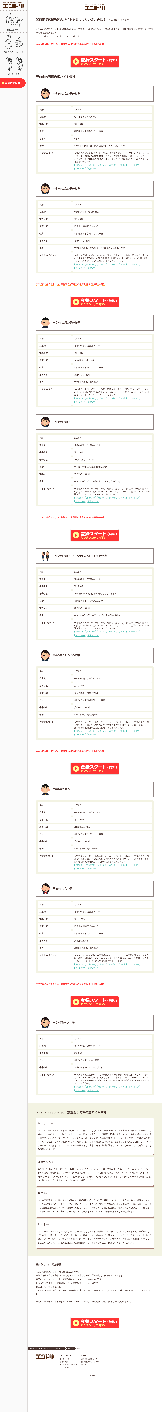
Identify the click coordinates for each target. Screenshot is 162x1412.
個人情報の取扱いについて (91, 1394)
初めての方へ (65, 1394)
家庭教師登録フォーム (89, 1392)
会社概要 (84, 1397)
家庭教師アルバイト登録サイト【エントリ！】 (46, 1381)
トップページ (65, 1392)
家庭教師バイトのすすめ (69, 1397)
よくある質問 (65, 1400)
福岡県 (70, 1381)
